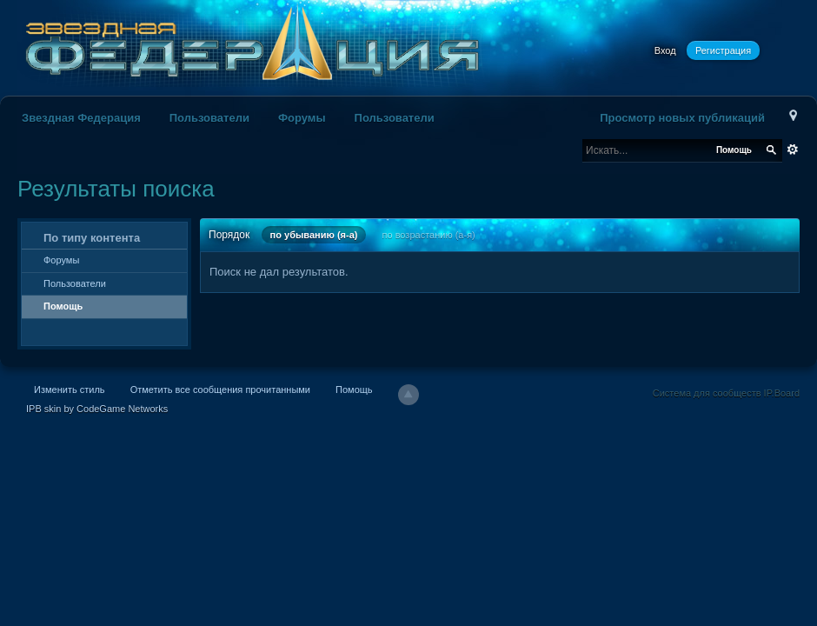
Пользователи (209, 117)
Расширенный (793, 149)
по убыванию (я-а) (314, 235)
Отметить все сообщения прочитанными (220, 389)
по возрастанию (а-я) (428, 235)
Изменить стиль (69, 389)
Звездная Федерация (81, 117)
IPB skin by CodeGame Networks (97, 408)
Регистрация (723, 50)
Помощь (63, 306)
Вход (665, 50)
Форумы (302, 117)
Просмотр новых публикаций (682, 117)
